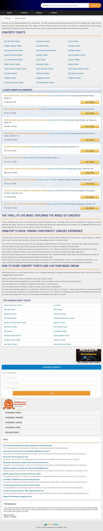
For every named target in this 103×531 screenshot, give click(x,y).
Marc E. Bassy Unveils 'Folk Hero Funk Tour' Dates (22, 474)
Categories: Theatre (13, 422)
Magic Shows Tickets (12, 64)
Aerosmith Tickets (59, 314)
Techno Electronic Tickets (13, 82)
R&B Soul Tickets (42, 73)
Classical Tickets (42, 46)
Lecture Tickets (73, 60)
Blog (65, 527)
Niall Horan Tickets (10, 327)
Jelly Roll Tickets (10, 309)
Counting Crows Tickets (12, 340)
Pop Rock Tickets (10, 73)
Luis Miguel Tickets (60, 331)
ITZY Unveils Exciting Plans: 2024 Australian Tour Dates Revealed (27, 445)
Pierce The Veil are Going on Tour (15, 457)
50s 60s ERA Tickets (12, 41)
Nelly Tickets (57, 309)
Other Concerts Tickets (44, 69)
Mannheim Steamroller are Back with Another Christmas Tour (26, 462)
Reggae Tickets (10, 78)
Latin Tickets (41, 60)
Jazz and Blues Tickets (76, 55)
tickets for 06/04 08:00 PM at (41, 147)
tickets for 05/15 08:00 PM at (49, 109)
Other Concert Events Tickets (15, 69)
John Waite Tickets (10, 344)
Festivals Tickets (74, 50)
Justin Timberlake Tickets (12, 305)
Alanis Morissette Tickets (62, 344)
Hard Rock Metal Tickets (13, 55)
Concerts (24, 13)
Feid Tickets (8, 331)
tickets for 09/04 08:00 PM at (49, 192)
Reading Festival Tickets (12, 335)
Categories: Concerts (14, 418)
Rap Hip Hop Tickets (76, 73)
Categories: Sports (13, 413)
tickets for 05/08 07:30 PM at (49, 97)
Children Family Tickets (13, 46)
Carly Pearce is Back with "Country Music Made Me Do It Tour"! (26, 451)
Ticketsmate (19, 5)
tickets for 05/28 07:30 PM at (49, 134)
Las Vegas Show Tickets (13, 60)
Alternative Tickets (43, 41)
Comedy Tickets (74, 46)
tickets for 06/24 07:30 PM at (49, 169)
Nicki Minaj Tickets (10, 318)
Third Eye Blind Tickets (61, 335)
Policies (60, 527)
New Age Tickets (42, 64)
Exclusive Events (12, 432)
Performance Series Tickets (78, 69)
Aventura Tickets (59, 322)
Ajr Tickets (57, 305)
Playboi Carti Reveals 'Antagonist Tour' (17, 496)
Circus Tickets (73, 41)
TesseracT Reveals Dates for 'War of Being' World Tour (23, 491)
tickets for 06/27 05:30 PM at (47, 180)
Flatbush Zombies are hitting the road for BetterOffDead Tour (25, 468)
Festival (54, 13)
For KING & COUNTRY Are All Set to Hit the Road (21, 479)
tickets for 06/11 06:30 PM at (31, 158)
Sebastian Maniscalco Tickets (63, 318)
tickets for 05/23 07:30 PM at (50, 121)
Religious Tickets (74, 78)
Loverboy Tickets (59, 340)
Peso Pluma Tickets (60, 327)
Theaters (39, 13)
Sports (9, 13)
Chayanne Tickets (10, 314)
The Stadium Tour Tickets (88, 356)
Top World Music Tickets (45, 82)
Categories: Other (12, 427)
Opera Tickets (73, 64)
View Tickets (90, 102)
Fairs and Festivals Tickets (46, 50)
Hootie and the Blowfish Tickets (15, 322)
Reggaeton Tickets (43, 78)
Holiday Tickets (42, 55)
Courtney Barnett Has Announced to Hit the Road (21, 485)
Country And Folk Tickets (13, 50)
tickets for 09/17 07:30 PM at (49, 204)
